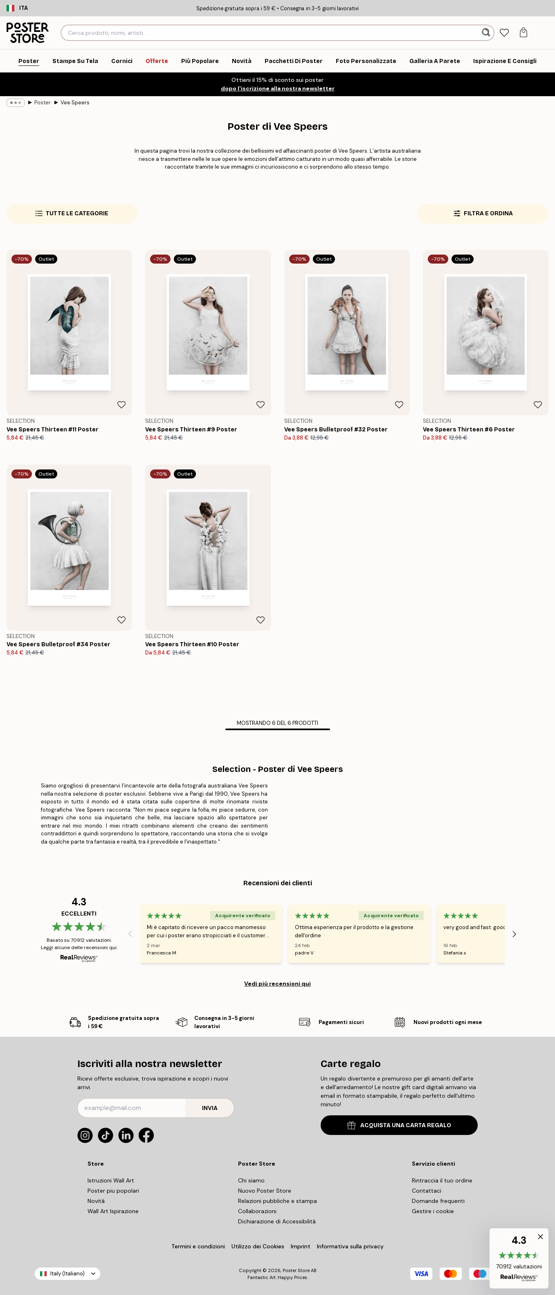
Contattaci (426, 1190)
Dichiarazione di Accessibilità (277, 1221)
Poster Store (296, 1270)
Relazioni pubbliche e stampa (277, 1201)
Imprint (300, 1246)
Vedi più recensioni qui (277, 983)
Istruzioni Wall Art (111, 1180)
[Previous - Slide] (130, 934)
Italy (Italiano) (67, 1273)
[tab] (504, 33)
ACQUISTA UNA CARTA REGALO (399, 1125)
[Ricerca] (486, 33)
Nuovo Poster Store (264, 1190)
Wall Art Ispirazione (113, 1211)
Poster (42, 102)
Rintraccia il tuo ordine (442, 1180)
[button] (519, 1258)
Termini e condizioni (198, 1246)
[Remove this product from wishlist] (121, 404)
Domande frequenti (438, 1201)
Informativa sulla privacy (350, 1246)
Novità (96, 1201)
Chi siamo (251, 1180)
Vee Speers (75, 102)
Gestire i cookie (433, 1211)
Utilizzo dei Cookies (257, 1246)
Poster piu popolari (113, 1190)
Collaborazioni (257, 1211)
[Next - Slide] (514, 934)
